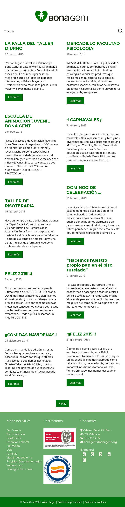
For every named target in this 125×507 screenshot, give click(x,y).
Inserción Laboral (18, 442)
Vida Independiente (19, 457)
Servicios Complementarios (24, 461)
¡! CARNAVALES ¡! (85, 119)
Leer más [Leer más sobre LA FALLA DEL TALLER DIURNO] (13, 97)
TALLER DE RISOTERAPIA (19, 203)
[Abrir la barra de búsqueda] (120, 31)
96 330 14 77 (90, 438)
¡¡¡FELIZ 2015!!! (81, 334)
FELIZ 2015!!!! (18, 273)
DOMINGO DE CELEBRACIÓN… (84, 190)
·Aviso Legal (48, 502)
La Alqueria (14, 438)
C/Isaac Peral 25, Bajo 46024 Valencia (95, 432)
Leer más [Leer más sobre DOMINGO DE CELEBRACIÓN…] (75, 241)
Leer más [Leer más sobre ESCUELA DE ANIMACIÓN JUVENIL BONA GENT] (13, 182)
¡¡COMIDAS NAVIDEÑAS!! (31, 334)
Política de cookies (95, 502)
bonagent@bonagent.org (98, 442)
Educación (14, 446)
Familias (12, 453)
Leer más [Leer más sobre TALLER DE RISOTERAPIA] (13, 254)
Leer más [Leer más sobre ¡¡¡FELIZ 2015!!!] (75, 382)
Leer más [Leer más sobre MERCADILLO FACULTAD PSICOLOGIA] (75, 101)
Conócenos (14, 430)
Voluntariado (15, 465)
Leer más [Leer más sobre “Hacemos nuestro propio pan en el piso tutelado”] (75, 315)
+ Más (62, 403)
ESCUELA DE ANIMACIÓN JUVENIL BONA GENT (27, 121)
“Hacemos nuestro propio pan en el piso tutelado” (89, 265)
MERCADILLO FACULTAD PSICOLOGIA (93, 46)
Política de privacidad (70, 502)
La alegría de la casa (20, 469)
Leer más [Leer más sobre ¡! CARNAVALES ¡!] (75, 168)
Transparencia (16, 434)
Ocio (9, 449)
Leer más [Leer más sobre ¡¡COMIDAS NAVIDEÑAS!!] (13, 383)
